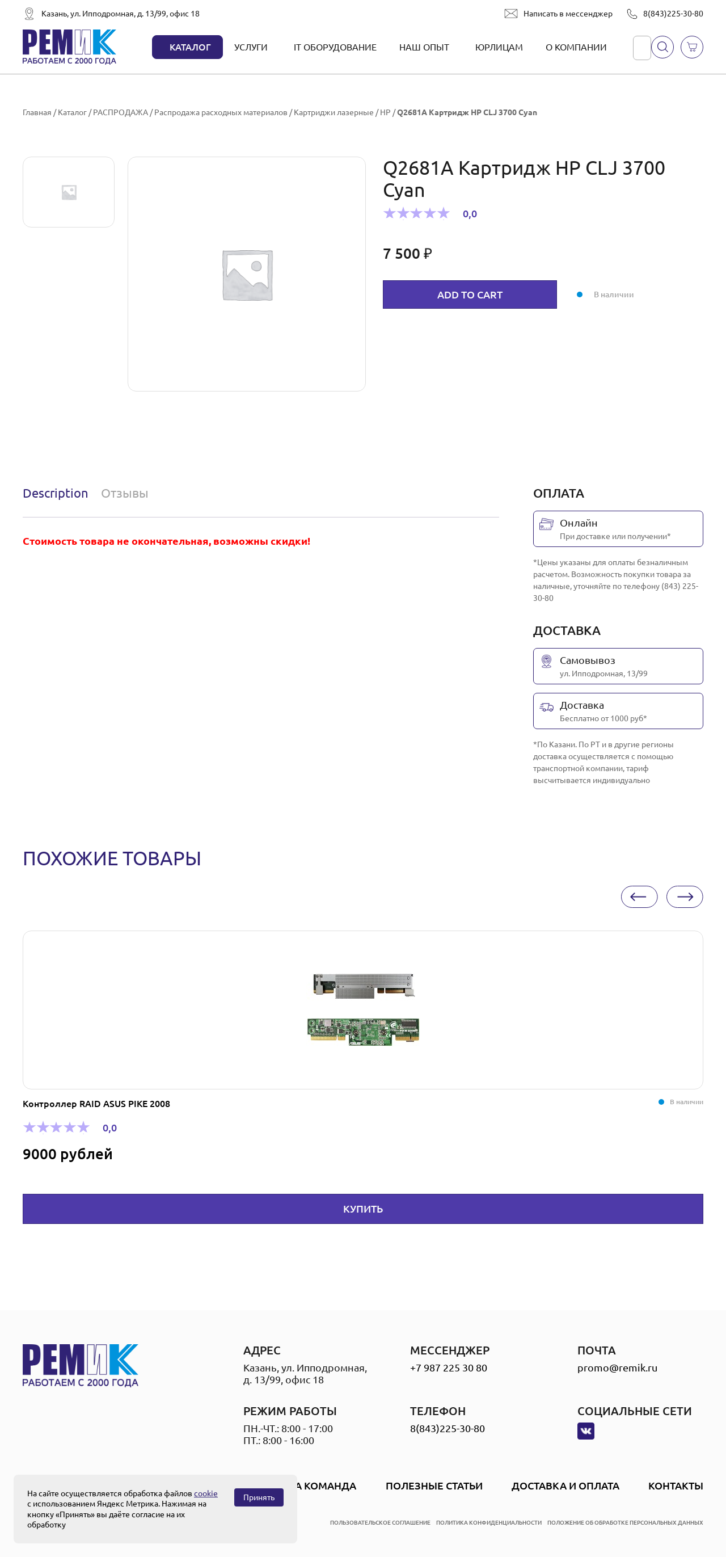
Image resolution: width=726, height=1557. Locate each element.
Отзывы (125, 493)
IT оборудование (335, 47)
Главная (37, 112)
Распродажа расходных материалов (221, 112)
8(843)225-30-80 (673, 14)
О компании (576, 47)
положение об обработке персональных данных (625, 1523)
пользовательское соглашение (380, 1523)
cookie (206, 1493)
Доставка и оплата (565, 1485)
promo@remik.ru (617, 1367)
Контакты (675, 1485)
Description (55, 493)
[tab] (58, 493)
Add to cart (470, 294)
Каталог (190, 47)
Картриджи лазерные (334, 112)
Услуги (251, 47)
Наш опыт (424, 47)
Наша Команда (313, 1485)
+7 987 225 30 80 (448, 1367)
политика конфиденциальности (489, 1523)
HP (385, 112)
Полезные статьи (434, 1485)
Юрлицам (499, 47)
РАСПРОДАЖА (120, 112)
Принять (259, 1497)
